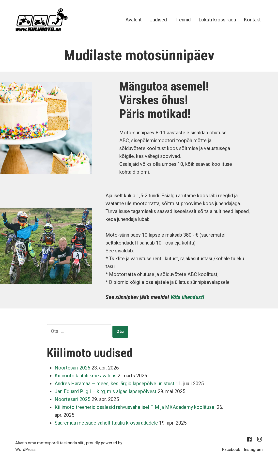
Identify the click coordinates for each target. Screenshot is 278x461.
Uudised (158, 19)
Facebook (231, 449)
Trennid (183, 19)
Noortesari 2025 (72, 399)
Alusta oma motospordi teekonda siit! (49, 443)
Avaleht (133, 19)
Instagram (253, 449)
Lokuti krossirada (217, 19)
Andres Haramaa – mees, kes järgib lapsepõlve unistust (114, 383)
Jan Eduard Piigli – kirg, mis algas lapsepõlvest (105, 391)
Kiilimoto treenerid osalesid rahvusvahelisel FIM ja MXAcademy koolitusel (135, 407)
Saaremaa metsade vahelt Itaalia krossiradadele (106, 423)
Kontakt (252, 19)
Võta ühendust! (187, 297)
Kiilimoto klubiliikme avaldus (85, 376)
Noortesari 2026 (72, 368)
